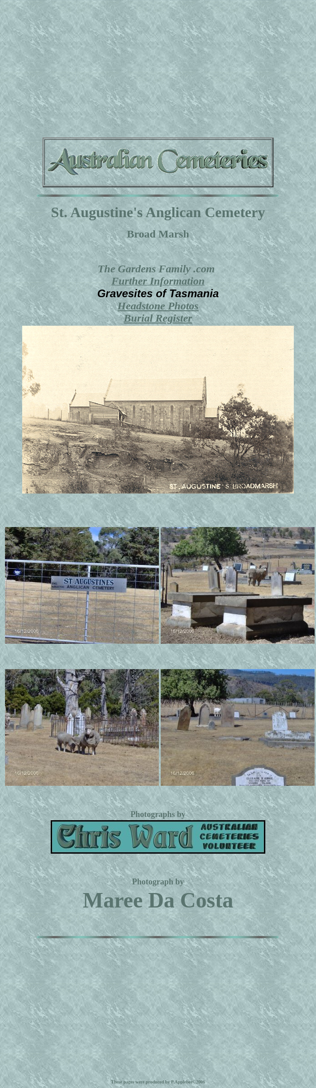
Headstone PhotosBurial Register (157, 312)
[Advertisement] (158, 67)
